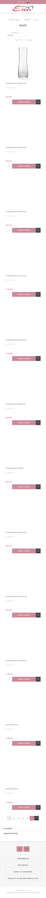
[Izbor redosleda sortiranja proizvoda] (17, 35)
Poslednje (36, 818)
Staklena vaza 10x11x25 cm (16, 596)
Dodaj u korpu (24, 102)
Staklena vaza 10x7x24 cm (16, 147)
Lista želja (23, 2)
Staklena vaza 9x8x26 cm (15, 404)
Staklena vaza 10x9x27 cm (16, 83)
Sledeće (32, 818)
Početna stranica (14, 19)
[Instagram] (26, 849)
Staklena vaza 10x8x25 (14, 468)
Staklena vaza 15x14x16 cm (16, 340)
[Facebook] (20, 849)
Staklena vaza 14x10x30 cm (16, 661)
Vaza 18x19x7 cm (12, 725)
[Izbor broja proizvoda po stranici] (22, 40)
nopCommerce (26, 890)
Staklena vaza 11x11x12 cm (16, 276)
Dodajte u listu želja (38, 102)
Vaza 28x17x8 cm (12, 789)
